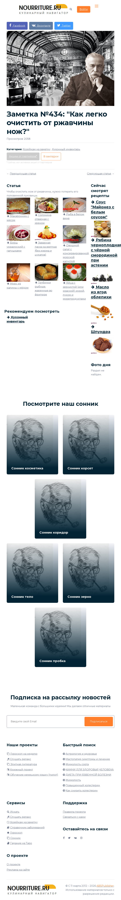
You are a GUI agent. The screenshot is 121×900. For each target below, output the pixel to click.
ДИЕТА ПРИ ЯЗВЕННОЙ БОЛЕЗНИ (88, 774)
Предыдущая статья (23, 173)
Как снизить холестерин (82, 790)
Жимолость (73, 780)
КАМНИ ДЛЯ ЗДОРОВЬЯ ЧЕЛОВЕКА (90, 769)
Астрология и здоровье (81, 753)
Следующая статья (99, 173)
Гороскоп (14, 832)
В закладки (51, 156)
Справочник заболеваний (26, 827)
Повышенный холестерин (83, 785)
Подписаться (98, 721)
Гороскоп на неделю (22, 753)
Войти (84, 9)
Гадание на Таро (19, 843)
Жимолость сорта (77, 764)
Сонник (14, 838)
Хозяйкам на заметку (22, 822)
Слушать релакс (19, 759)
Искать (13, 811)
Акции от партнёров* (23, 156)
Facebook (17, 25)
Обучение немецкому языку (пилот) (32, 774)
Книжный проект (20, 769)
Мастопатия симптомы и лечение (88, 759)
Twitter (64, 25)
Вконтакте (41, 25)
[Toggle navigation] (97, 6)
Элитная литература (22, 764)
